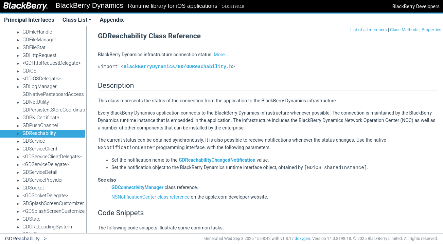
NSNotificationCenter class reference (150, 196)
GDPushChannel (40, 125)
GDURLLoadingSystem (47, 227)
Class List (77, 19)
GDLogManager (39, 86)
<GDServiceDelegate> (45, 164)
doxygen (302, 238)
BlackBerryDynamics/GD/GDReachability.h (178, 66)
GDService (33, 141)
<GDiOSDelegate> (41, 79)
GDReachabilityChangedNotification (217, 159)
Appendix (112, 19)
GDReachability (39, 133)
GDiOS (29, 71)
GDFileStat (34, 47)
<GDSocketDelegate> (45, 195)
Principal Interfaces (29, 19)
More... (221, 54)
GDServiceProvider (42, 180)
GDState (31, 219)
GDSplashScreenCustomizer (53, 203)
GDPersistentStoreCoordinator (55, 110)
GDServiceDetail (39, 172)
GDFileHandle (37, 32)
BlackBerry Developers (416, 6)
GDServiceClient (39, 149)
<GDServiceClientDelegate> (52, 157)
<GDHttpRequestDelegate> (51, 63)
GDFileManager (39, 40)
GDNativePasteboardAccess (53, 94)
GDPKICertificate (40, 118)
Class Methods (404, 29)
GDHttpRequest (39, 55)
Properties (431, 29)
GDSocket (33, 188)
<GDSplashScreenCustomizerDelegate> (65, 211)
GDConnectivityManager (137, 186)
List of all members (368, 29)
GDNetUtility (35, 102)
